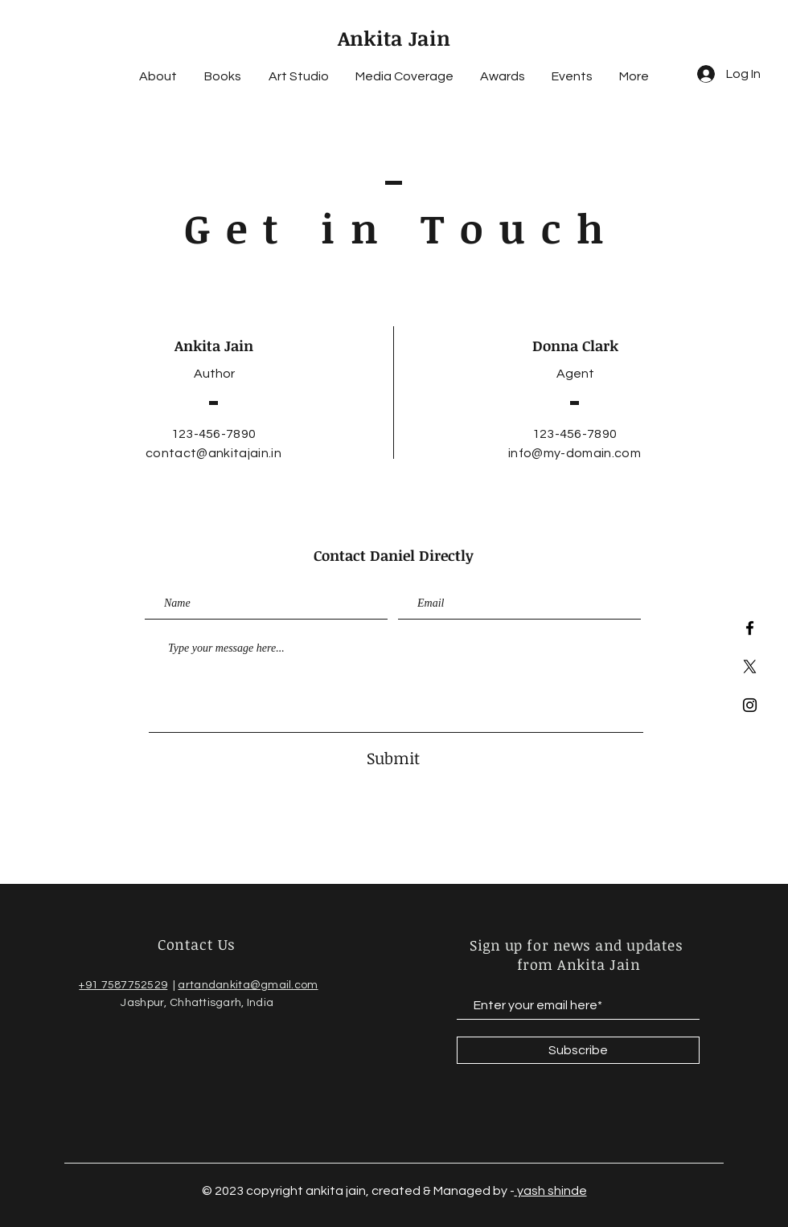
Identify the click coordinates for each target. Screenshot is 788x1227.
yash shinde (551, 1190)
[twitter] (750, 666)
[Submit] (393, 757)
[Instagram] (750, 705)
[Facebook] (750, 628)
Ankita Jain (394, 37)
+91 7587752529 (123, 985)
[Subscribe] (578, 1050)
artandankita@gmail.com (248, 985)
